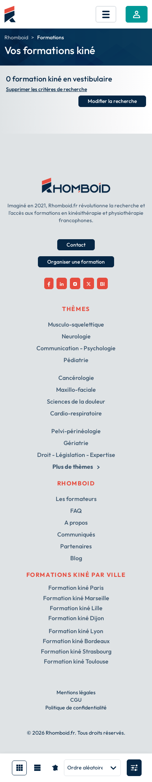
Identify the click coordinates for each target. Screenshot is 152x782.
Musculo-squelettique (76, 324)
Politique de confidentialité (76, 707)
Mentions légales (76, 692)
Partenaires (76, 546)
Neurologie (76, 336)
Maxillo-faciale (76, 389)
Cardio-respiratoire (76, 413)
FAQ (76, 510)
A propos (76, 522)
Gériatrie (76, 443)
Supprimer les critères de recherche (46, 89)
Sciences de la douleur (76, 401)
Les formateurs (76, 498)
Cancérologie (76, 377)
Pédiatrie (76, 360)
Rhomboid (16, 37)
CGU (76, 699)
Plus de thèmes (75, 466)
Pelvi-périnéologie (76, 431)
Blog (76, 558)
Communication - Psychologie (76, 348)
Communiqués (76, 534)
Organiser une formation (76, 261)
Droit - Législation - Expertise (76, 454)
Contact (76, 244)
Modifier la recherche (112, 101)
